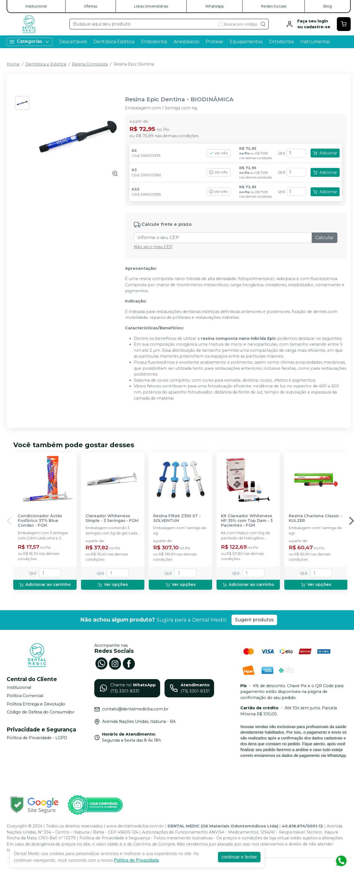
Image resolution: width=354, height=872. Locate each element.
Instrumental (315, 41)
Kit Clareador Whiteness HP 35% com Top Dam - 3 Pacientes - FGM (247, 521)
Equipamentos (246, 41)
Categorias (29, 42)
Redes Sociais (273, 6)
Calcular (324, 237)
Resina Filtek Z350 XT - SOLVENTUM (177, 518)
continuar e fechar (239, 857)
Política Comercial (25, 695)
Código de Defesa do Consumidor (40, 712)
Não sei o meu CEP (153, 246)
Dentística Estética (113, 41)
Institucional (36, 6)
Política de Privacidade (136, 860)
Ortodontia (281, 41)
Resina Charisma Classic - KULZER (315, 518)
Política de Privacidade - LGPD (37, 737)
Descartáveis (73, 41)
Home (13, 64)
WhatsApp (214, 6)
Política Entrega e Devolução (36, 704)
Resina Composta (90, 64)
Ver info (218, 153)
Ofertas (90, 6)
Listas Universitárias (151, 6)
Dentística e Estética (45, 64)
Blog (327, 6)
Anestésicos (186, 41)
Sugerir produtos (254, 619)
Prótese (214, 41)
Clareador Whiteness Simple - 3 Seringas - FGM (111, 518)
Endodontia (154, 41)
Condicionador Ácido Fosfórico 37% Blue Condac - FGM (40, 521)
